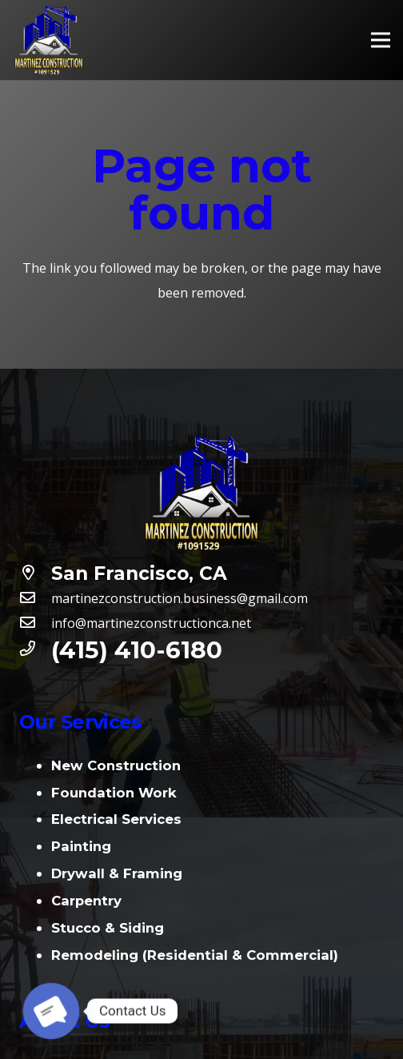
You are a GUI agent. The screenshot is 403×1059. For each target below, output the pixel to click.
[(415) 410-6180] (35, 649)
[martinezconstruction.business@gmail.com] (35, 598)
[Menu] (381, 40)
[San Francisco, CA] (35, 573)
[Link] (49, 40)
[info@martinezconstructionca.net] (35, 623)
